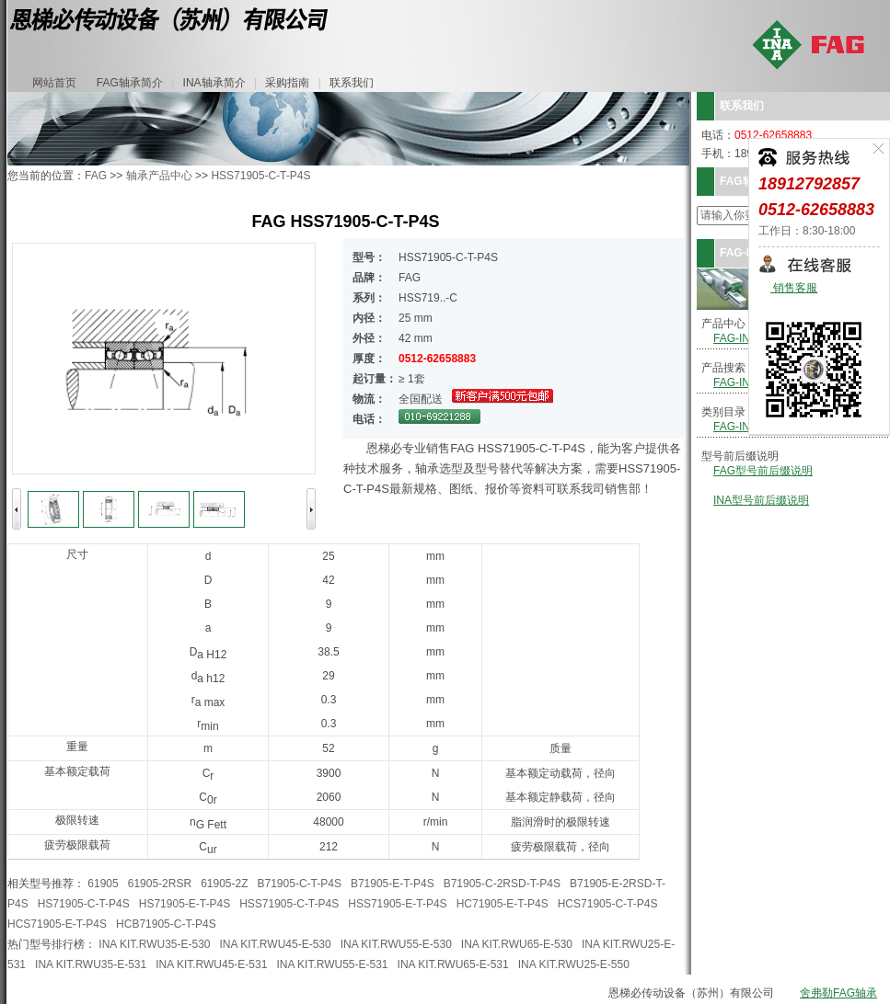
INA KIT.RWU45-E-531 (211, 964)
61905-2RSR (159, 883)
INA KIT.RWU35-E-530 (154, 944)
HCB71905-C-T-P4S (166, 924)
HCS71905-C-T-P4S (608, 903)
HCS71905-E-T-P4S (57, 924)
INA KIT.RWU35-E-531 (90, 964)
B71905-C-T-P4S (299, 883)
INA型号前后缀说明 (761, 500)
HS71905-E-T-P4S (184, 903)
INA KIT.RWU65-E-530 (516, 944)
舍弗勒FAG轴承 (838, 993)
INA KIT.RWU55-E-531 (331, 964)
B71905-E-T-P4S (392, 883)
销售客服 (793, 288)
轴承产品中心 (159, 175)
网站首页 (54, 82)
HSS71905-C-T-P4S (260, 175)
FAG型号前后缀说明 (763, 470)
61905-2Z (224, 883)
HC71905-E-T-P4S (503, 903)
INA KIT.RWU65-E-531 (453, 964)
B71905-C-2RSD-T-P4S (502, 883)
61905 (102, 883)
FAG (96, 175)
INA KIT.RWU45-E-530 (275, 944)
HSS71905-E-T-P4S (397, 903)
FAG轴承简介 (130, 82)
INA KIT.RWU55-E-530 (396, 944)
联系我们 (351, 82)
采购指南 (287, 82)
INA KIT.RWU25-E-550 (574, 964)
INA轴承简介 (214, 82)
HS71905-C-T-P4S (84, 903)
